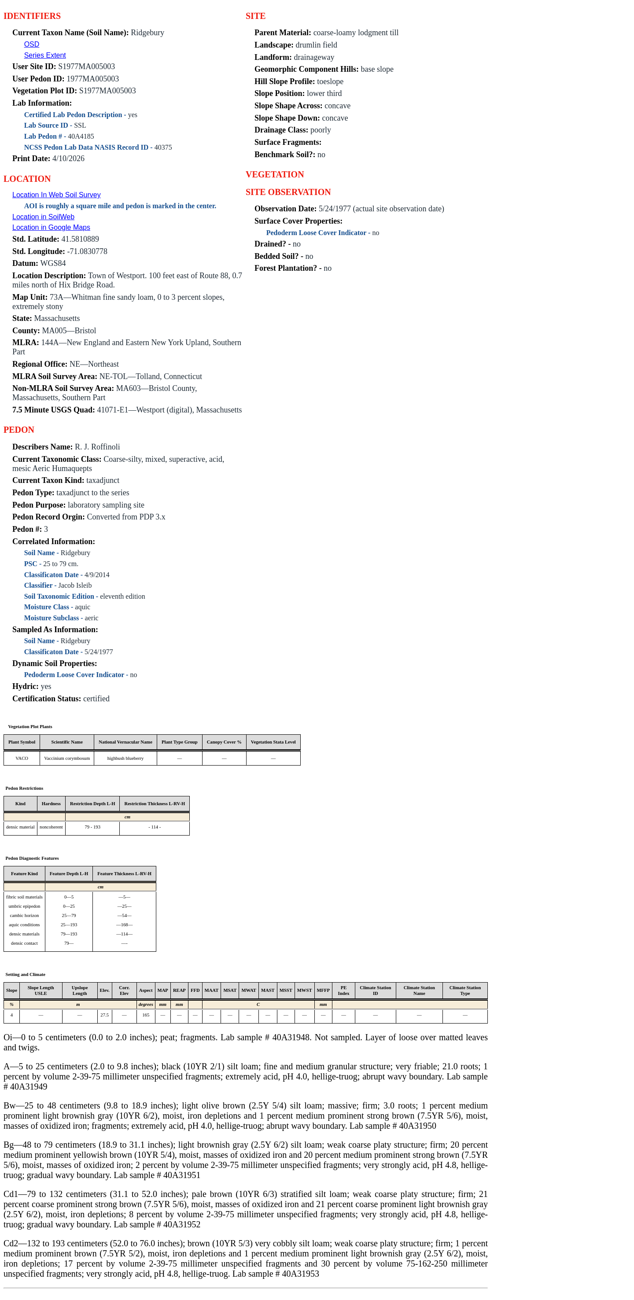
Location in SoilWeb (43, 217)
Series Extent (45, 55)
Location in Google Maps (51, 227)
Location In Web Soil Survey (56, 195)
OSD (32, 44)
